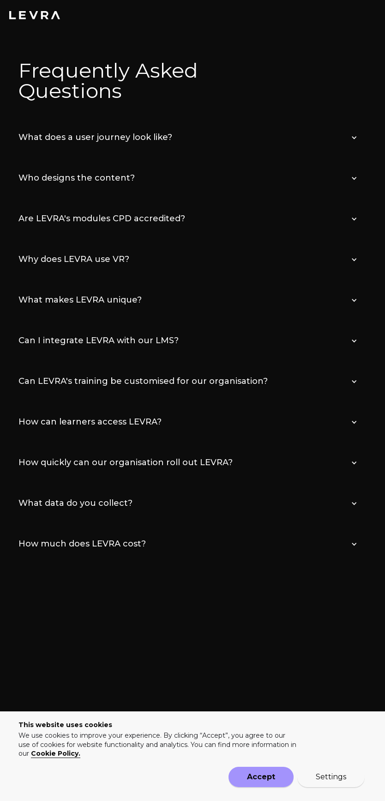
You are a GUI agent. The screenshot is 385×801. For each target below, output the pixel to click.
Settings (331, 776)
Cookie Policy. (55, 752)
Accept (261, 776)
